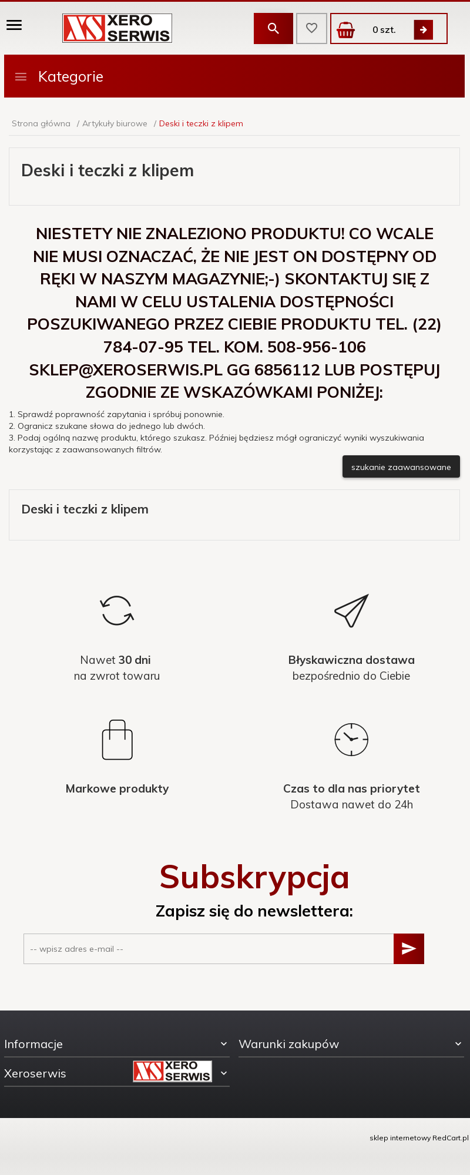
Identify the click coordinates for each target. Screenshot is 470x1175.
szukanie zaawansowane (401, 467)
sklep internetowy (400, 1137)
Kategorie (58, 76)
